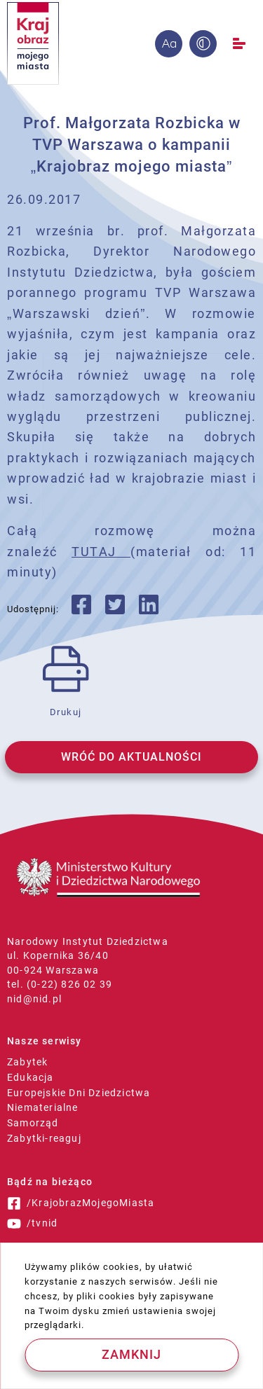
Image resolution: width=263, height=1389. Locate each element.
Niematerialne (43, 1107)
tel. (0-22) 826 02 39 (59, 984)
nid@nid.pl (34, 998)
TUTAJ (101, 551)
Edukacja (30, 1077)
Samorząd (33, 1122)
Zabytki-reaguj (44, 1138)
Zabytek (27, 1061)
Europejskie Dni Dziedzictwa (78, 1092)
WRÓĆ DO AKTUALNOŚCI (131, 756)
